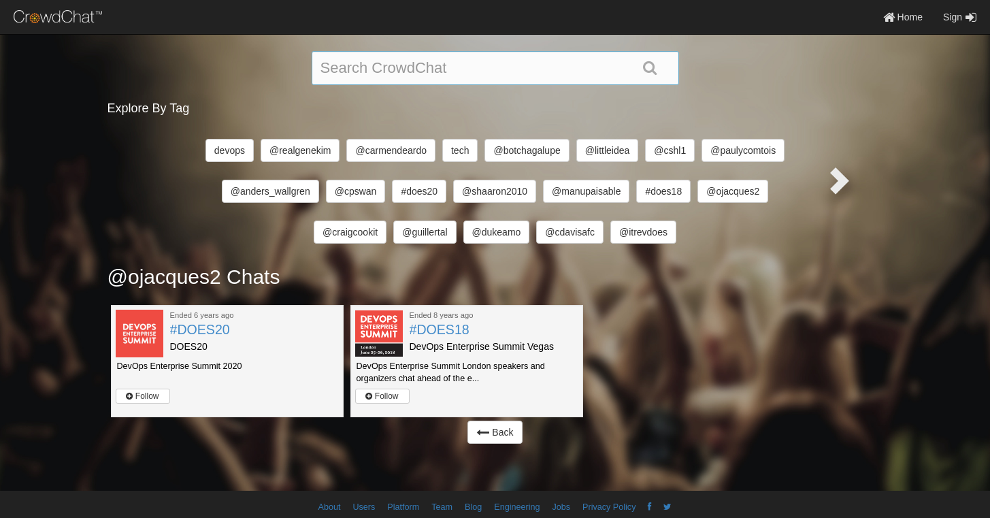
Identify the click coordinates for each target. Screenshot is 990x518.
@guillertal (424, 232)
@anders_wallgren (270, 191)
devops (229, 150)
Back (494, 432)
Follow (142, 396)
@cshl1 (670, 150)
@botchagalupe (526, 150)
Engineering (517, 507)
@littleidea (607, 150)
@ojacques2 (732, 191)
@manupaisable (586, 191)
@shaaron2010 (494, 191)
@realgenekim (300, 150)
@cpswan (356, 191)
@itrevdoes (643, 232)
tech (460, 150)
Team (441, 507)
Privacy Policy (609, 507)
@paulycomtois (743, 150)
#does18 (663, 191)
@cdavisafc (570, 232)
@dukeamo (496, 232)
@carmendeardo (391, 150)
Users (363, 507)
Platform (403, 507)
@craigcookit (350, 232)
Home (903, 17)
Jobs (561, 507)
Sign (959, 17)
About (329, 507)
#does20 (419, 191)
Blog (473, 507)
